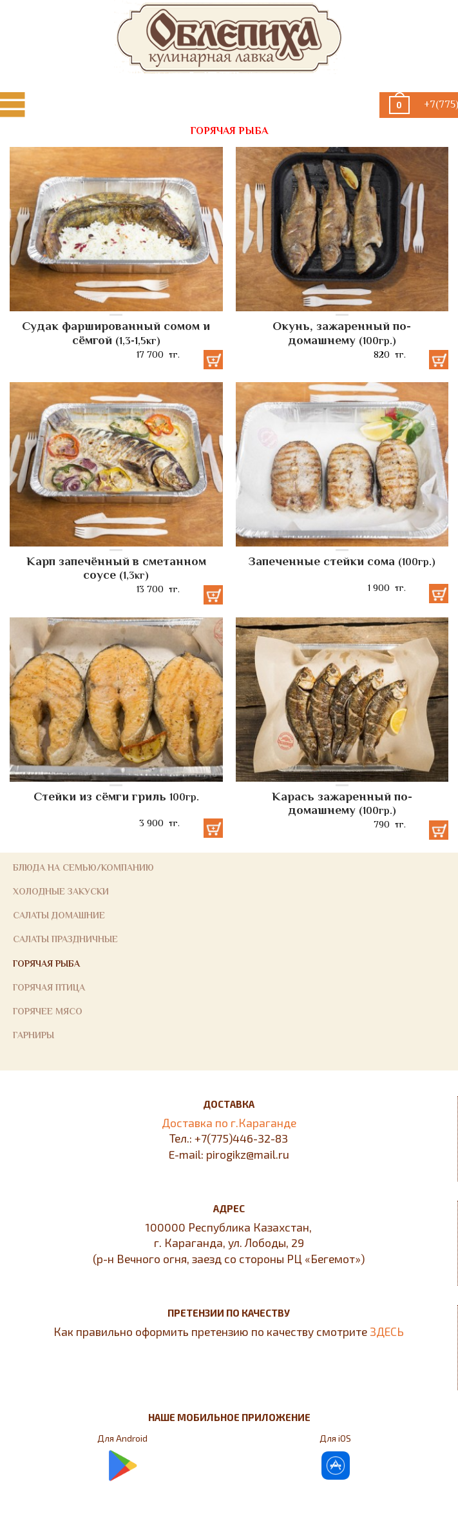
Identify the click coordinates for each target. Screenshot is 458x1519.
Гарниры (33, 1035)
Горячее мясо (47, 1011)
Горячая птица (49, 987)
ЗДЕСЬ (387, 1331)
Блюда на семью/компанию (83, 867)
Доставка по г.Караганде (229, 1123)
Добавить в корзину (213, 359)
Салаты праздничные (65, 939)
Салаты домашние (59, 915)
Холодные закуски (61, 891)
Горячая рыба (46, 963)
